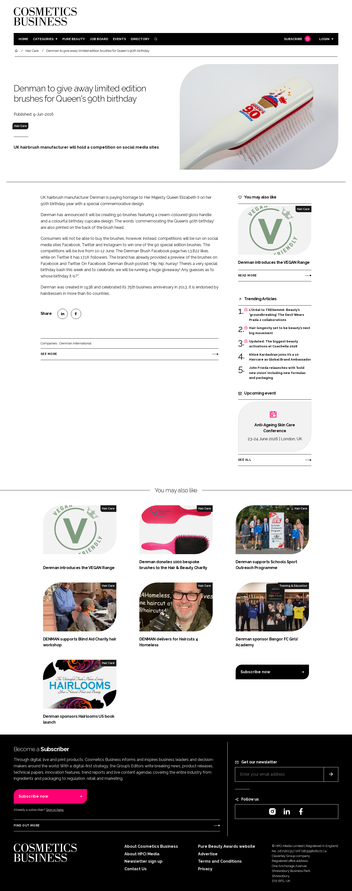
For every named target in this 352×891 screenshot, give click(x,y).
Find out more (27, 825)
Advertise (208, 854)
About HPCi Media (141, 854)
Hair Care (20, 125)
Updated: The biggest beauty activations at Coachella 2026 (273, 344)
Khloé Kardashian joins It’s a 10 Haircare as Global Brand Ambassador (280, 357)
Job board (99, 39)
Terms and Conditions (220, 861)
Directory (140, 39)
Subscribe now (255, 672)
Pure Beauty (73, 39)
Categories (43, 39)
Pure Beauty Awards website (226, 846)
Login (324, 39)
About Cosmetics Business (151, 846)
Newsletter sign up (143, 861)
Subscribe (296, 39)
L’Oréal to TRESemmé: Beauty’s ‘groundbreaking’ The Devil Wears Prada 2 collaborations (276, 315)
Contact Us (135, 869)
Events (119, 39)
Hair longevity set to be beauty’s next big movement (279, 331)
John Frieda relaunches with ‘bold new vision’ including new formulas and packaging (277, 372)
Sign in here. (55, 810)
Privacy (205, 869)
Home (23, 39)
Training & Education (293, 585)
